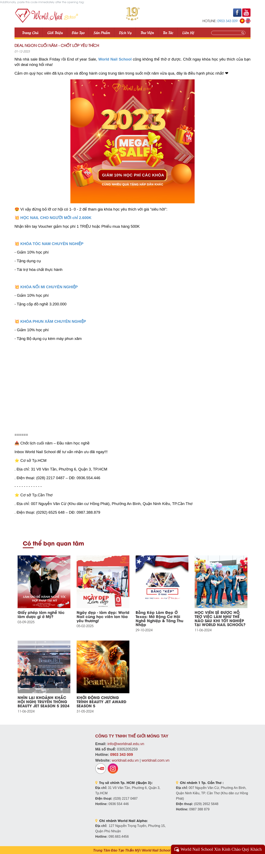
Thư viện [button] (147, 32)
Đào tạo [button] (78, 32)
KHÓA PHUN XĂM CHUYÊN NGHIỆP (53, 321)
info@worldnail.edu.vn (125, 744)
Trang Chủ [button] (30, 32)
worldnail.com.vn (155, 760)
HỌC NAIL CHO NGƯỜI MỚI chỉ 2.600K (56, 218)
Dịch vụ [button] (125, 32)
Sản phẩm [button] (101, 32)
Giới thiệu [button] (55, 32)
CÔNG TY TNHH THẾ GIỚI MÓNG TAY (131, 736)
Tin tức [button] (168, 32)
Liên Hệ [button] (188, 32)
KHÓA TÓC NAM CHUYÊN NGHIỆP (51, 244)
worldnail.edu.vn (125, 760)
